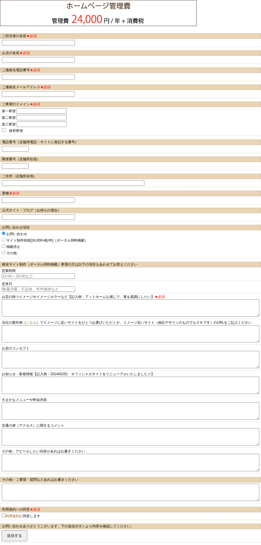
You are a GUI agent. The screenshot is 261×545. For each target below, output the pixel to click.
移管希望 (12, 130)
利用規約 (12, 516)
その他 (9, 253)
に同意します (21, 515)
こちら (31, 323)
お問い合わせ (14, 233)
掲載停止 (11, 246)
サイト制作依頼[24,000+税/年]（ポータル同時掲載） (45, 240)
